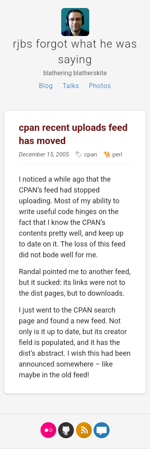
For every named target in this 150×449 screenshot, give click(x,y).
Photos (100, 86)
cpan (89, 154)
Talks (70, 86)
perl (116, 154)
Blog (46, 86)
